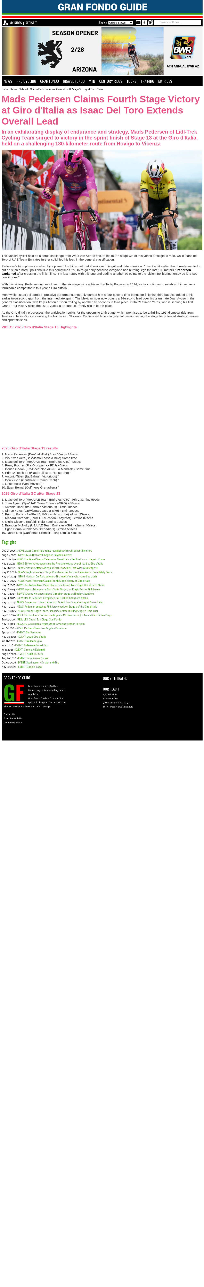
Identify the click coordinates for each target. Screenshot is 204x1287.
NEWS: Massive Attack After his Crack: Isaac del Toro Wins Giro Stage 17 (58, 568)
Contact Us (9, 714)
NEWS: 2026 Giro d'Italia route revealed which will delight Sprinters (54, 551)
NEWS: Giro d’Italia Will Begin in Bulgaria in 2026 (45, 555)
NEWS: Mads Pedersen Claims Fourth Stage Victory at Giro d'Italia (54, 581)
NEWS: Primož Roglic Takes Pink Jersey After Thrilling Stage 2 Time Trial (58, 611)
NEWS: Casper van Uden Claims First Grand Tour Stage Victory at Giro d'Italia (60, 602)
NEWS (8, 81)
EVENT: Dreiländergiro (29, 641)
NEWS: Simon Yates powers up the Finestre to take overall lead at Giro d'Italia (60, 564)
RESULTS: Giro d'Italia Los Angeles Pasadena (41, 628)
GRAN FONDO (49, 81)
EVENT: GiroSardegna (29, 632)
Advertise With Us (13, 718)
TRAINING (147, 81)
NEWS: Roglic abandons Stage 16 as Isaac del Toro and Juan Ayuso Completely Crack (65, 572)
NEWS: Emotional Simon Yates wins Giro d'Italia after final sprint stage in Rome (61, 559)
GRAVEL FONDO (74, 81)
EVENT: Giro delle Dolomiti (30, 650)
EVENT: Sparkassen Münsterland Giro (38, 663)
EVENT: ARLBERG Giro (30, 654)
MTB (92, 81)
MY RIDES (16, 22)
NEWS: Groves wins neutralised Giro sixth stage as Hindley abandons (55, 594)
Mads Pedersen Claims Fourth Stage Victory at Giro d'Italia (70, 89)
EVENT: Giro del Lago (30, 667)
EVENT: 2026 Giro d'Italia (32, 637)
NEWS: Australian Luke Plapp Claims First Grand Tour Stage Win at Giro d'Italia (60, 585)
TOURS (132, 81)
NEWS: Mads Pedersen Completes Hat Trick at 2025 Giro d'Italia (52, 598)
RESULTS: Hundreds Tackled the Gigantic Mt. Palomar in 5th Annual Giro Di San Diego (64, 615)
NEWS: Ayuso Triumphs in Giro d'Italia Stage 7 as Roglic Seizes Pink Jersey (58, 589)
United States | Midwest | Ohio (18, 89)
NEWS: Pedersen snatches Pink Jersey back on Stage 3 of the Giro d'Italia (57, 607)
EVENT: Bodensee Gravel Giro (31, 645)
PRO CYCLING (26, 81)
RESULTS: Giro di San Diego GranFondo (39, 620)
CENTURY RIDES (110, 81)
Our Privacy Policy (13, 723)
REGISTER (31, 22)
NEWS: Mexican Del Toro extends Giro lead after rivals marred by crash (57, 577)
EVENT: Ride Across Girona (33, 658)
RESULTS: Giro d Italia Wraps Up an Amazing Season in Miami (51, 624)
